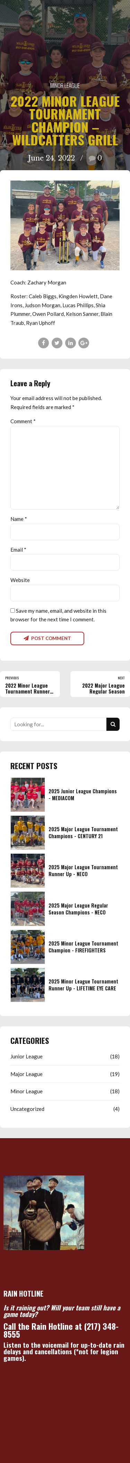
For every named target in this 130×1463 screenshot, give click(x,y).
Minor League (65, 85)
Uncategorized (27, 1109)
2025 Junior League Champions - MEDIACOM (83, 794)
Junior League (26, 1056)
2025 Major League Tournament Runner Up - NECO (83, 870)
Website (20, 580)
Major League (26, 1074)
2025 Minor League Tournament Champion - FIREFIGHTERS (83, 947)
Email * (18, 549)
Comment (23, 421)
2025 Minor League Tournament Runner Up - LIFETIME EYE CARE (83, 985)
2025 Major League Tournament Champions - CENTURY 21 (83, 832)
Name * (18, 519)
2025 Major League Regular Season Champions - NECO (78, 909)
